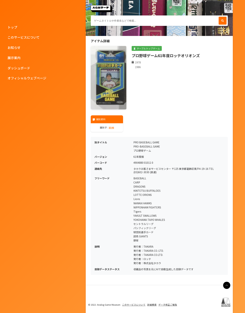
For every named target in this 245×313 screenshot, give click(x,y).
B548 (111, 127)
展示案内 (14, 57)
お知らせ (14, 47)
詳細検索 (152, 304)
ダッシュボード (19, 68)
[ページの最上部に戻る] (226, 285)
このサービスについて (24, 37)
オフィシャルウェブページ (27, 78)
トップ (12, 27)
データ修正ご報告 (167, 304)
